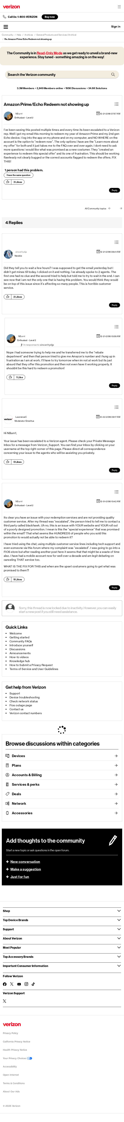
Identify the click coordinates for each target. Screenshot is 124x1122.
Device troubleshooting (25, 697)
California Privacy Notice (16, 1041)
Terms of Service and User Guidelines (34, 669)
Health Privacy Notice (15, 1050)
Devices (18, 756)
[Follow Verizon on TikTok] (33, 984)
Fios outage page (21, 705)
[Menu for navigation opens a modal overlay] (119, 7)
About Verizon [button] (12, 938)
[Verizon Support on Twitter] (4, 1001)
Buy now (50, 16)
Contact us (17, 709)
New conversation (25, 862)
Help (19, 35)
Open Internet (11, 1074)
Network (19, 803)
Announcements (20, 653)
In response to (38, 344)
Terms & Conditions (14, 1083)
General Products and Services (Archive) (56, 35)
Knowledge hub (20, 661)
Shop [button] (6, 911)
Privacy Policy (10, 1033)
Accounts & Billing (27, 775)
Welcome (16, 633)
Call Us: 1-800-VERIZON (22, 17)
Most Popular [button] (12, 947)
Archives (29, 35)
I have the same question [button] (18, 175)
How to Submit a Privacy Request (31, 665)
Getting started (20, 637)
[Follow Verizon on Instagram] (26, 984)
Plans (16, 765)
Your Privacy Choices (17, 1058)
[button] (6, 27)
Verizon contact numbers (26, 713)
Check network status (24, 701)
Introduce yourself (21, 645)
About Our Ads (11, 1091)
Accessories (22, 813)
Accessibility (10, 1066)
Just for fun (19, 877)
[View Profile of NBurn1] (19, 114)
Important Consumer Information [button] (25, 965)
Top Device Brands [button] (15, 920)
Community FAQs (21, 641)
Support (15, 693)
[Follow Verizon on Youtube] (19, 984)
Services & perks (26, 784)
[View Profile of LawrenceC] (21, 417)
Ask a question (106, 26)
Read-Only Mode (50, 53)
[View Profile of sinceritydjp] (21, 252)
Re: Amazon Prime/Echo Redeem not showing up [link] (28, 39)
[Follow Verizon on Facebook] (4, 984)
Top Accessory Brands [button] (18, 956)
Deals (16, 794)
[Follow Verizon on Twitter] (12, 984)
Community (8, 35)
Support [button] (8, 929)
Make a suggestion (25, 869)
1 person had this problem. (24, 170)
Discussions (17, 649)
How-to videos (19, 657)
